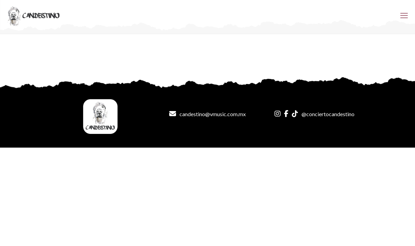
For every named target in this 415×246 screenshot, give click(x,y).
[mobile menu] (404, 15)
